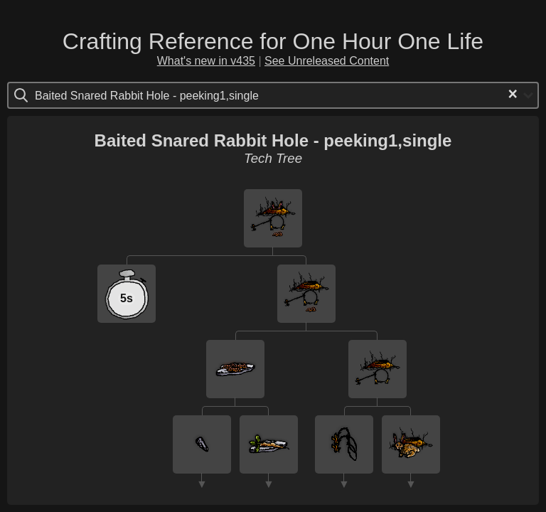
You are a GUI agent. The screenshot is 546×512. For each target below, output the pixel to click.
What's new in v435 (206, 61)
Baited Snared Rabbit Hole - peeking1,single (273, 140)
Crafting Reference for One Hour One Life (273, 41)
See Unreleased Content (326, 61)
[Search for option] (95, 95)
